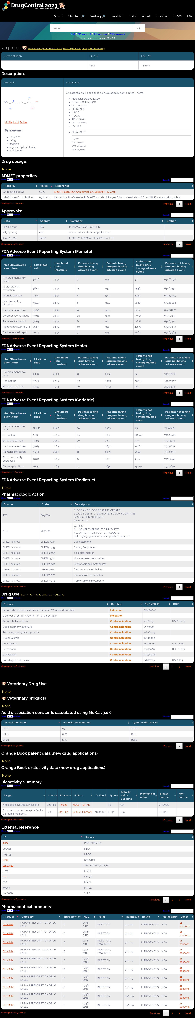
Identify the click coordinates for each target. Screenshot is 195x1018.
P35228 (63, 804)
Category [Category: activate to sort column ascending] (27, 916)
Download (161, 16)
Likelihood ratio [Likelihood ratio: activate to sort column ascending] (41, 266)
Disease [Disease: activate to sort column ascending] (9, 604)
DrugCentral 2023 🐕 (38, 5)
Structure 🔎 (76, 16)
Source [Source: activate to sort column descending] (8, 504)
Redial (133, 16)
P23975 (110, 38)
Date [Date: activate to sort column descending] (7, 220)
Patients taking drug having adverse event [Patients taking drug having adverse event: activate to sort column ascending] (88, 266)
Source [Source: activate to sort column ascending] (90, 837)
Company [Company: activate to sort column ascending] (76, 220)
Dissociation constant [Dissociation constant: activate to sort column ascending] (77, 722)
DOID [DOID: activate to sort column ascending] (176, 604)
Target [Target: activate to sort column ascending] (8, 795)
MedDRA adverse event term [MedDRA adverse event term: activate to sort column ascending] (15, 266)
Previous (168, 203)
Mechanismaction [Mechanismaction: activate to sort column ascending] (147, 795)
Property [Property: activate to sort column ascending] (9, 185)
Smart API (117, 16)
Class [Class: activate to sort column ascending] (51, 795)
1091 (5, 859)
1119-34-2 (8, 865)
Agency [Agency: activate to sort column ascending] (45, 220)
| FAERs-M (76, 48)
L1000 (178, 16)
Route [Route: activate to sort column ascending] (146, 916)
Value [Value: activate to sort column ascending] (44, 185)
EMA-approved (100, 34)
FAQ (189, 16)
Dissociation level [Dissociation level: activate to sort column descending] (15, 722)
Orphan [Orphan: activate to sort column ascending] (171, 220)
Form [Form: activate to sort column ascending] (101, 916)
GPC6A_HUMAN (82, 812)
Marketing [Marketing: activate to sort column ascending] (169, 916)
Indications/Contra (52, 48)
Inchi (16, 122)
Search (58, 16)
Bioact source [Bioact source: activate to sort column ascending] (164, 795)
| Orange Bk (87, 48)
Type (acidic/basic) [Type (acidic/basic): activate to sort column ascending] (144, 722)
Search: (178, 180)
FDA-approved (84, 34)
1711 (5, 876)
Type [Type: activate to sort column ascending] (112, 795)
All (74, 34)
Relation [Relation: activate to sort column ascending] (116, 604)
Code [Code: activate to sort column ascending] (45, 504)
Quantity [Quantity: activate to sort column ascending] (131, 916)
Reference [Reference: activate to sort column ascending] (62, 185)
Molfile (8, 122)
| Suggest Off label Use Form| (31, 595)
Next (188, 203)
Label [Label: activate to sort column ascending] (184, 916)
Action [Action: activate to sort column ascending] (100, 795)
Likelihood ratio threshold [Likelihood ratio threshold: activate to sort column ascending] (61, 266)
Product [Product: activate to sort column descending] (9, 916)
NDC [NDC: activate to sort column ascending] (86, 916)
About (146, 16)
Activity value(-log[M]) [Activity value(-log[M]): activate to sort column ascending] (126, 795)
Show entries (10, 179)
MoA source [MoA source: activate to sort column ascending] (183, 795)
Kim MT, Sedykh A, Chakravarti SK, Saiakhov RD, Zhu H (85, 191)
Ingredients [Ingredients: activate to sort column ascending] (71, 916)
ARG (5, 843)
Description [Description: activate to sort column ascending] (82, 504)
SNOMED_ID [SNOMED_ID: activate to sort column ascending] (152, 604)
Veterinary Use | (35, 48)
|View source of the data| (54, 595)
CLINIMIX (8, 924)
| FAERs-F (66, 48)
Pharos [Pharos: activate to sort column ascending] (64, 795)
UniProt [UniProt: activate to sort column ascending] (79, 795)
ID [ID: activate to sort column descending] (5, 837)
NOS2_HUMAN (81, 804)
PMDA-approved (117, 34)
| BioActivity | (99, 48)
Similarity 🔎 (97, 16)
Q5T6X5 (63, 812)
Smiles (23, 122)
